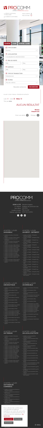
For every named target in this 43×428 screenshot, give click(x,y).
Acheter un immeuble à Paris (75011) (31, 306)
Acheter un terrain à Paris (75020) (11, 338)
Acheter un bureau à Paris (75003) (12, 259)
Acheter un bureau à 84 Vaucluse (11, 241)
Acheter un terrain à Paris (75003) (11, 360)
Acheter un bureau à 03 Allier (10, 253)
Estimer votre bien (15, 212)
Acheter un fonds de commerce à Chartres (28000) (11, 400)
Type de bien (10, 47)
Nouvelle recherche (19, 87)
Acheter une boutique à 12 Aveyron (12, 313)
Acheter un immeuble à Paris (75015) (31, 305)
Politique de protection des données (30, 207)
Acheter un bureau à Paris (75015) (11, 249)
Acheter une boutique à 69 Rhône (11, 311)
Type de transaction (13, 73)
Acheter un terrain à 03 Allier (10, 354)
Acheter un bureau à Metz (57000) (12, 246)
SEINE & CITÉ (17, 204)
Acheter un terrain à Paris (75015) (11, 350)
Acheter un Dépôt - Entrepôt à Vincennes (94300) (30, 236)
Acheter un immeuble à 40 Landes (30, 303)
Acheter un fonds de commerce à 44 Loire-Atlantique (11, 395)
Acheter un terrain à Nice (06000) (11, 346)
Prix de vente (11, 60)
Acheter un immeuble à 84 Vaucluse (31, 295)
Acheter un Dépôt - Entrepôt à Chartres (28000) (30, 245)
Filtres (9, 80)
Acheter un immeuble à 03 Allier (30, 309)
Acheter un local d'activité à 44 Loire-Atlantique (30, 341)
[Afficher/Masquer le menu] (38, 425)
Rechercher (33, 87)
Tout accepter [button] (8, 419)
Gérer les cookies (27, 212)
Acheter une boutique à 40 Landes (12, 304)
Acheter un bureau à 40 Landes (11, 247)
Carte (13, 99)
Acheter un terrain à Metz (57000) (11, 347)
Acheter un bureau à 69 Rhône (11, 251)
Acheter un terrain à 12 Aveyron (11, 355)
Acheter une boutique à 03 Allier (11, 312)
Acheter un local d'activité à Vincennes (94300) (29, 337)
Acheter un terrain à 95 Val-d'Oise (11, 356)
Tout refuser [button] (18, 419)
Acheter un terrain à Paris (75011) (11, 351)
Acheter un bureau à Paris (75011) (11, 250)
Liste (6, 99)
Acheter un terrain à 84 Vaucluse (11, 342)
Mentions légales (27, 204)
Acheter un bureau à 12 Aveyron (11, 254)
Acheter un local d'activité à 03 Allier (31, 362)
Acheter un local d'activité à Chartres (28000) (29, 346)
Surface (9, 67)
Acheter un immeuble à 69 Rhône (30, 307)
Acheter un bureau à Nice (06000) (12, 245)
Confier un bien (16, 210)
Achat (9, 94)
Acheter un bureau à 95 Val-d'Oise (12, 255)
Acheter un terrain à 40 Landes (11, 348)
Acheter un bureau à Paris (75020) (12, 237)
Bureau (14, 94)
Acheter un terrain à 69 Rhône (11, 352)
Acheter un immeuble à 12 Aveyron (31, 310)
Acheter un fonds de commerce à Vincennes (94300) (11, 390)
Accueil (5, 94)
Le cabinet (17, 206)
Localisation (11, 54)
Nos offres (18, 208)
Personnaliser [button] (8, 422)
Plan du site (25, 210)
